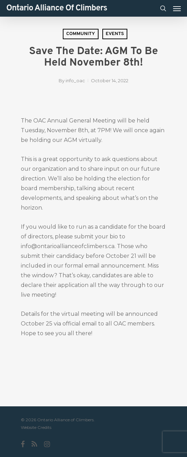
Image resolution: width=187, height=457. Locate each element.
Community (80, 34)
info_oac (75, 80)
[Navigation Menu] (177, 8)
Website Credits (36, 427)
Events (115, 34)
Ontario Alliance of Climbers (56, 8)
